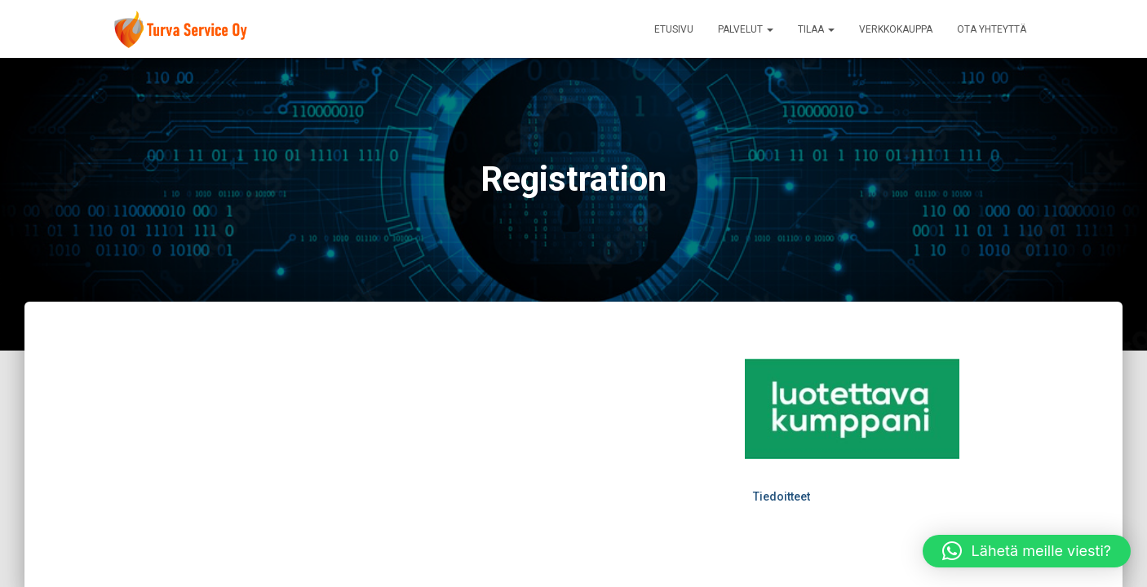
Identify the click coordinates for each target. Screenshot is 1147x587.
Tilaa (816, 29)
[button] (1027, 551)
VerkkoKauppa (895, 29)
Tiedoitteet (781, 496)
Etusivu (673, 29)
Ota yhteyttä (991, 29)
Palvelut (745, 29)
